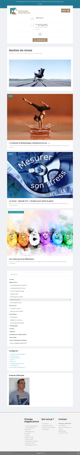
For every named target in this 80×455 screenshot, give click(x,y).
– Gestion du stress (14, 300)
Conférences (14, 356)
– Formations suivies (15, 308)
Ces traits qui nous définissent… (22, 259)
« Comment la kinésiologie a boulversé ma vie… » (29, 143)
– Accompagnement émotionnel (18, 285)
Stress (10, 154)
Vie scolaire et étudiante (17, 367)
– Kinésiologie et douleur (16, 297)
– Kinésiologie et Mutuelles (16, 323)
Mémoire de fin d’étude (48, 427)
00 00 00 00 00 (40, 40)
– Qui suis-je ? (45, 423)
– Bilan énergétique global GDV (18, 343)
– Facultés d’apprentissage (16, 291)
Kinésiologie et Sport (31, 445)
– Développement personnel (17, 288)
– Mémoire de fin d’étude (16, 311)
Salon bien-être (14, 358)
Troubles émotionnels (16, 363)
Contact (40, 4)
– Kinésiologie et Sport (15, 302)
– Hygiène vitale (13, 294)
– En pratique (45, 429)
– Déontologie (13, 317)
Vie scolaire (13, 365)
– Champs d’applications (31, 426)
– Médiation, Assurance (15, 320)
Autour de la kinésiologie (16, 212)
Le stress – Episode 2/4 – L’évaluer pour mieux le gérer (31, 201)
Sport (10, 96)
